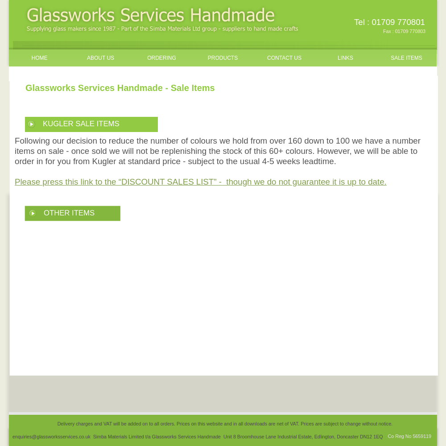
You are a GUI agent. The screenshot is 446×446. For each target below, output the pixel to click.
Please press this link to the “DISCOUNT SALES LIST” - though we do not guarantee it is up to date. (201, 181)
